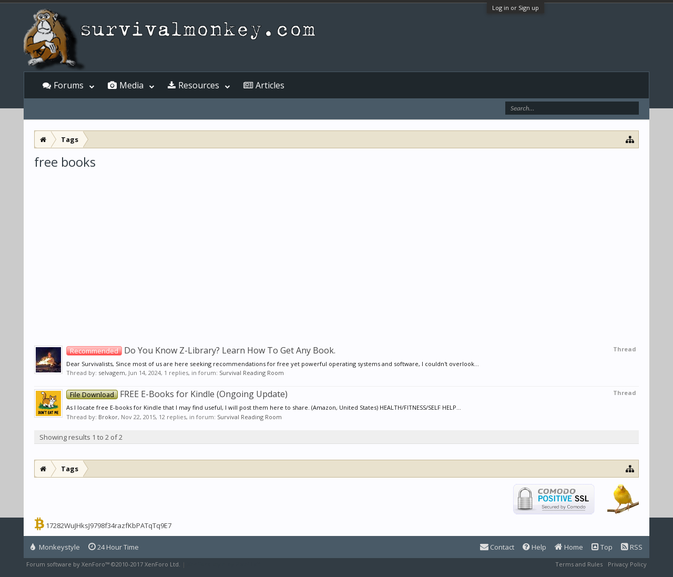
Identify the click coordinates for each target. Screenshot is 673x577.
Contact (497, 547)
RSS (632, 547)
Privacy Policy (627, 564)
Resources (198, 85)
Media (131, 85)
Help (534, 547)
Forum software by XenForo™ (103, 564)
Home (569, 547)
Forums (69, 85)
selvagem (111, 373)
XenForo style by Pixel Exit (224, 564)
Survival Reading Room (251, 373)
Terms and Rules (579, 564)
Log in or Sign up (515, 8)
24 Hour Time (113, 547)
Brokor (108, 417)
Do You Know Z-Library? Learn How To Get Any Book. (200, 350)
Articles (270, 85)
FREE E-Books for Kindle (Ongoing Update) (177, 394)
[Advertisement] (336, 249)
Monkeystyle (55, 547)
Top (602, 547)
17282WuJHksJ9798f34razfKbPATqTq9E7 (108, 525)
